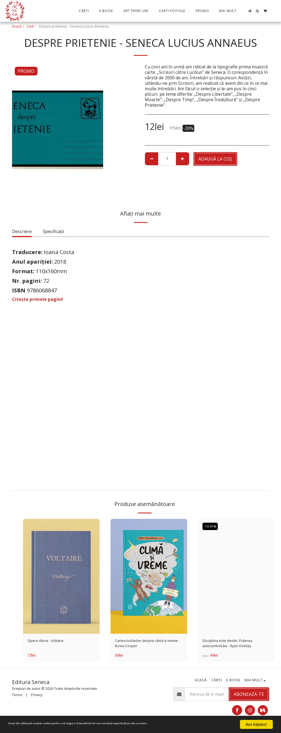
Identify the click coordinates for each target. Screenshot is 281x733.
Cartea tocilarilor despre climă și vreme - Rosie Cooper (148, 644)
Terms (17, 697)
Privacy (36, 697)
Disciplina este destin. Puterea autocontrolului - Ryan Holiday (233, 644)
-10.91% (211, 526)
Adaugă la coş (215, 159)
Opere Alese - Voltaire (49, 641)
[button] (249, 11)
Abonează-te (249, 697)
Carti (30, 26)
